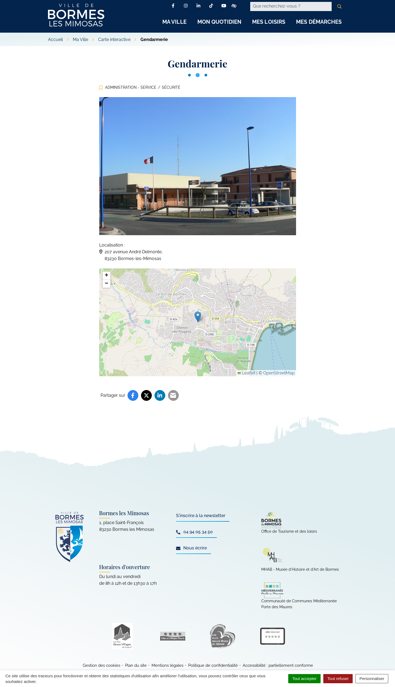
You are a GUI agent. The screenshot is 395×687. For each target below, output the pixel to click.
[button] (197, 316)
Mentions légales (167, 665)
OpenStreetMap (279, 372)
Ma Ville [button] (174, 22)
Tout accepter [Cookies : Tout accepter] (304, 678)
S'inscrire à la (200, 515)
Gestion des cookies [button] (101, 665)
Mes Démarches (319, 22)
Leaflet (246, 372)
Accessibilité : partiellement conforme (278, 665)
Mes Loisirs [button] (268, 22)
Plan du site (136, 665)
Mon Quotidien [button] (219, 22)
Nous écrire (191, 548)
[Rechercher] (339, 6)
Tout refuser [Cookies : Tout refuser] (338, 678)
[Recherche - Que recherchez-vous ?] (291, 6)
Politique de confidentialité (213, 665)
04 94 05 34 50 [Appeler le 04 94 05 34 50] (194, 531)
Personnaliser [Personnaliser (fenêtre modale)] (371, 678)
